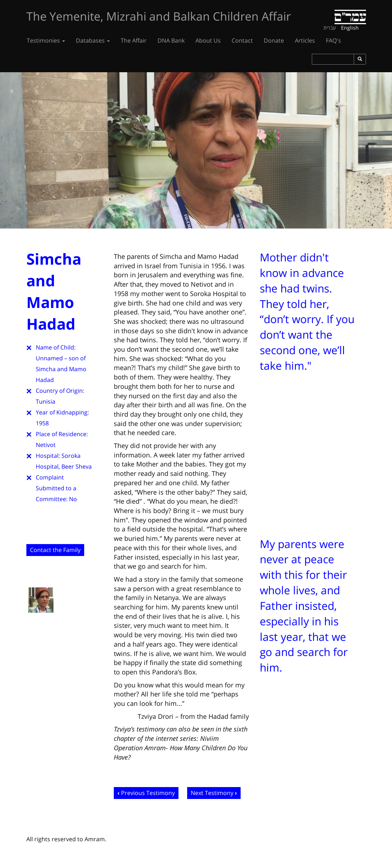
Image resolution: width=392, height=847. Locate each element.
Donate (274, 40)
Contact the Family (55, 550)
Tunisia (45, 401)
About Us (208, 40)
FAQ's (333, 40)
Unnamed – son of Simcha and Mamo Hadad (61, 369)
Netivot (46, 445)
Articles (305, 40)
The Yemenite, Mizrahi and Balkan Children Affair (158, 16)
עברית (329, 27)
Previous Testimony (148, 793)
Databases (93, 40)
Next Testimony (212, 793)
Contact (242, 40)
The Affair (134, 40)
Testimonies (46, 40)
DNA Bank (171, 40)
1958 (42, 423)
